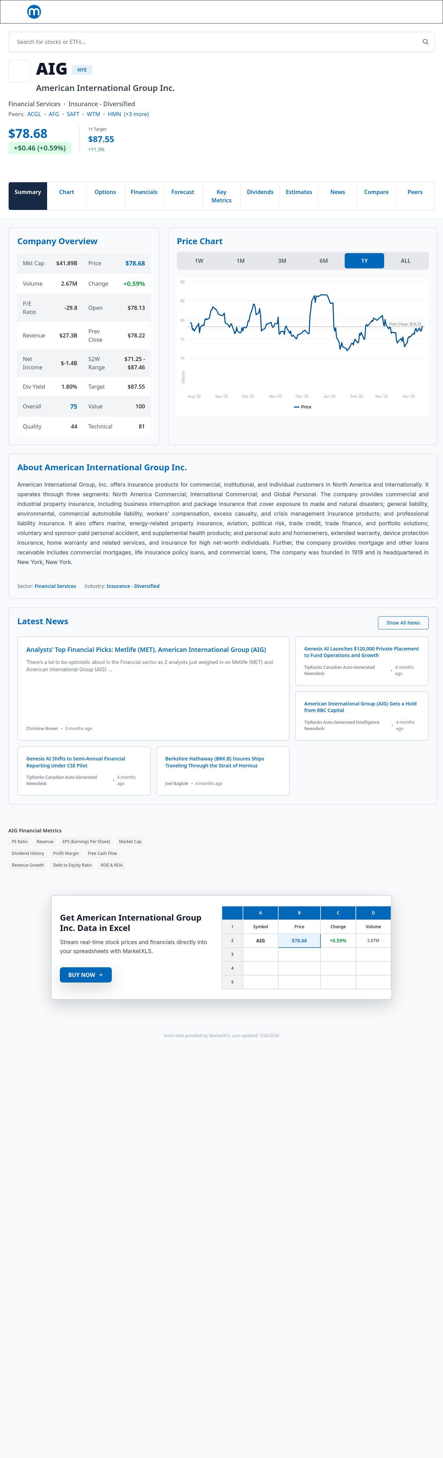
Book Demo (415, 18)
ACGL (34, 126)
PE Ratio (20, 854)
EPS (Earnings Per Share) (86, 854)
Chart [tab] (66, 204)
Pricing (263, 10)
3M (282, 273)
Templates (228, 10)
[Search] (306, 18)
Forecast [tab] (182, 204)
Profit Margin (66, 866)
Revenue (45, 854)
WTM (93, 126)
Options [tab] (105, 204)
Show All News (403, 635)
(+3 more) (136, 126)
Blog (217, 25)
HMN (114, 126)
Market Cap (130, 854)
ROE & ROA (112, 877)
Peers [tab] (415, 204)
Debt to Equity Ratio (72, 877)
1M (240, 273)
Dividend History (28, 866)
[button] (148, 10)
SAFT (73, 126)
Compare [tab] (376, 204)
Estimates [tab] (299, 204)
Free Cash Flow (102, 866)
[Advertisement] (260, 129)
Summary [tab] (28, 204)
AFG (54, 126)
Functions (188, 10)
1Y (364, 273)
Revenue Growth (28, 877)
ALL (405, 273)
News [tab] (337, 204)
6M (323, 273)
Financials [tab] (144, 204)
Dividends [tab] (260, 204)
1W (199, 273)
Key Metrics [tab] (221, 208)
